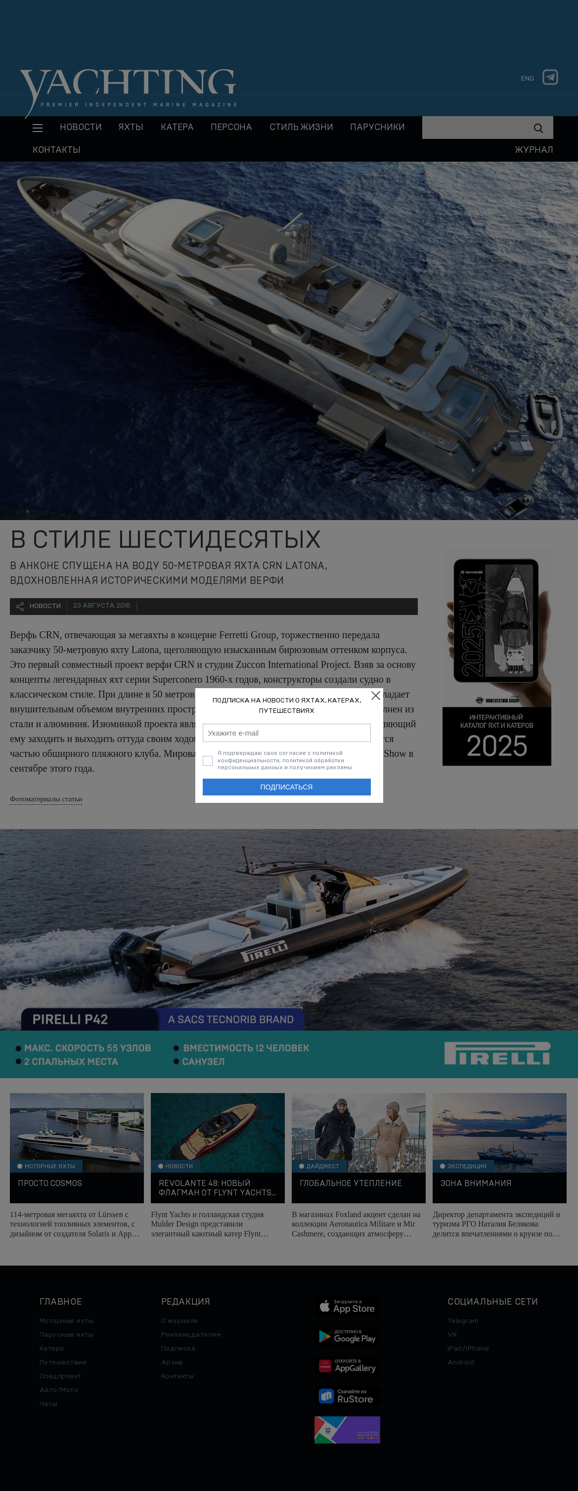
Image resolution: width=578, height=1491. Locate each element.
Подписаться (287, 787)
